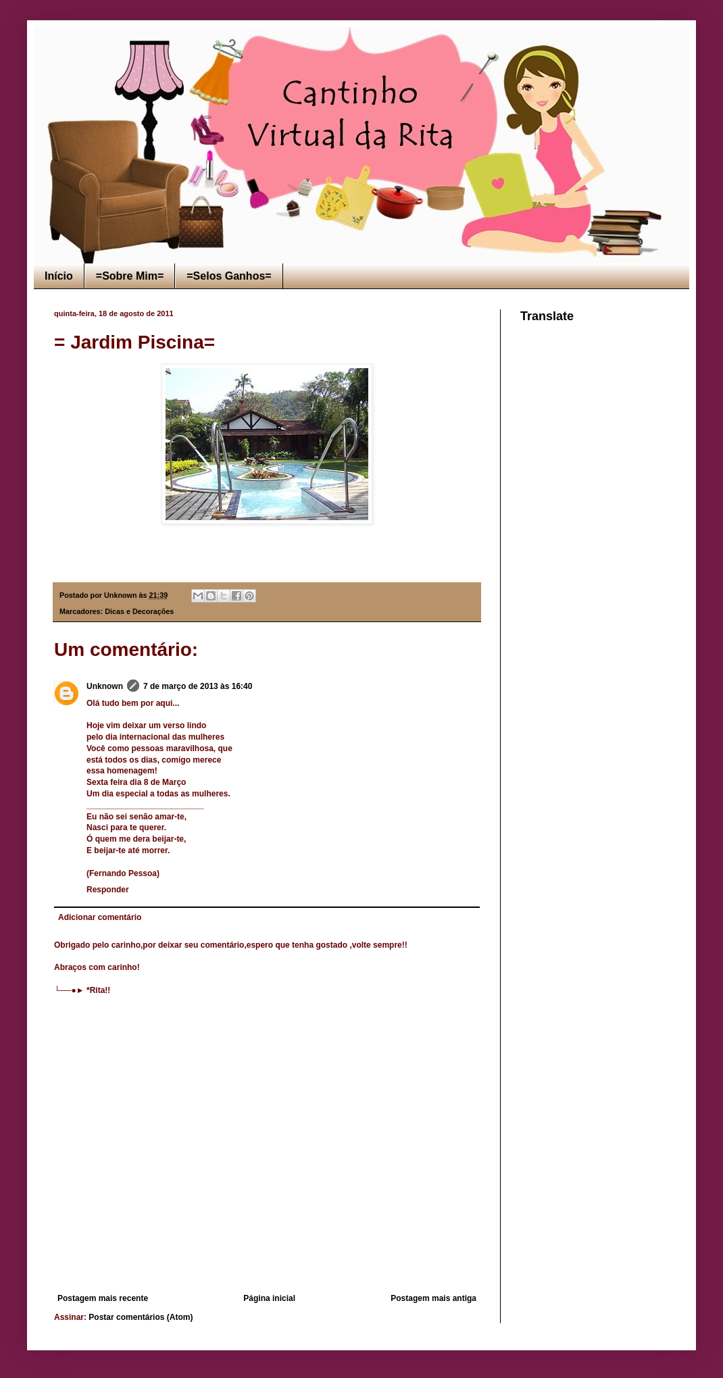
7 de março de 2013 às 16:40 (197, 686)
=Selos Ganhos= (228, 276)
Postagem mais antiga (433, 1298)
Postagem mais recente (102, 1298)
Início (59, 276)
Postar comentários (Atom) (141, 1317)
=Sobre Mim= (130, 276)
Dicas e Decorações (139, 611)
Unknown (104, 686)
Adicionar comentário (99, 917)
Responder (107, 889)
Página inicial (269, 1298)
